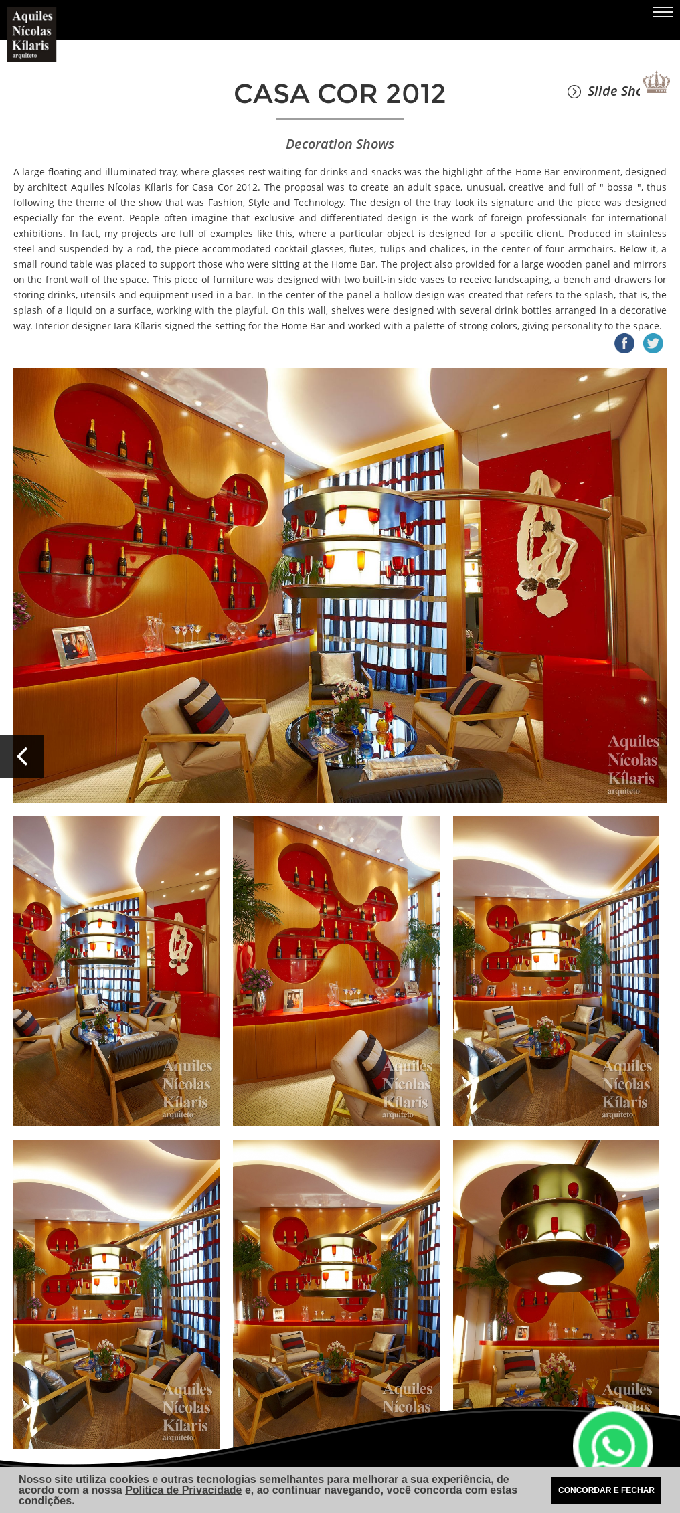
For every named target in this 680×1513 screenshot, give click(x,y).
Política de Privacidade (183, 1490)
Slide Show (610, 91)
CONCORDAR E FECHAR (606, 1490)
